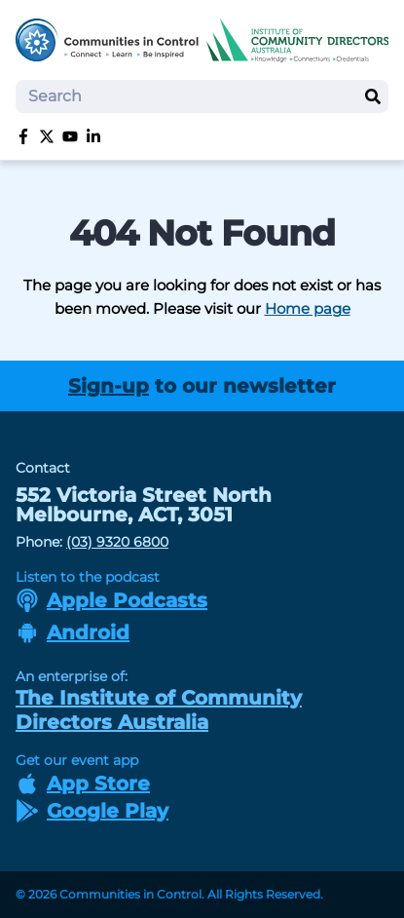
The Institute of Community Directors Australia (159, 710)
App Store (83, 783)
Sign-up (108, 386)
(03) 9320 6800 (117, 542)
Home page (307, 308)
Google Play (92, 810)
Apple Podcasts (111, 600)
